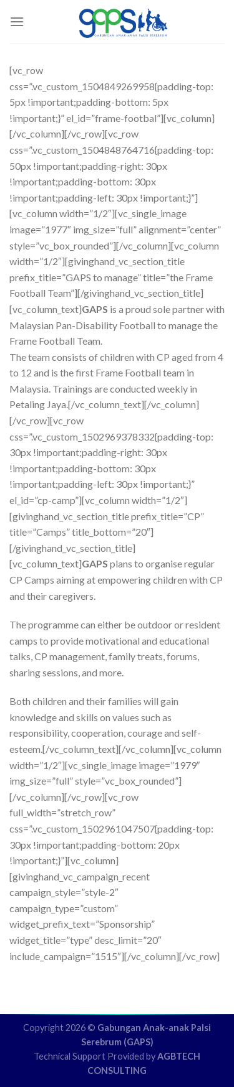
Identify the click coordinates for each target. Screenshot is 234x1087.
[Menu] (16, 21)
